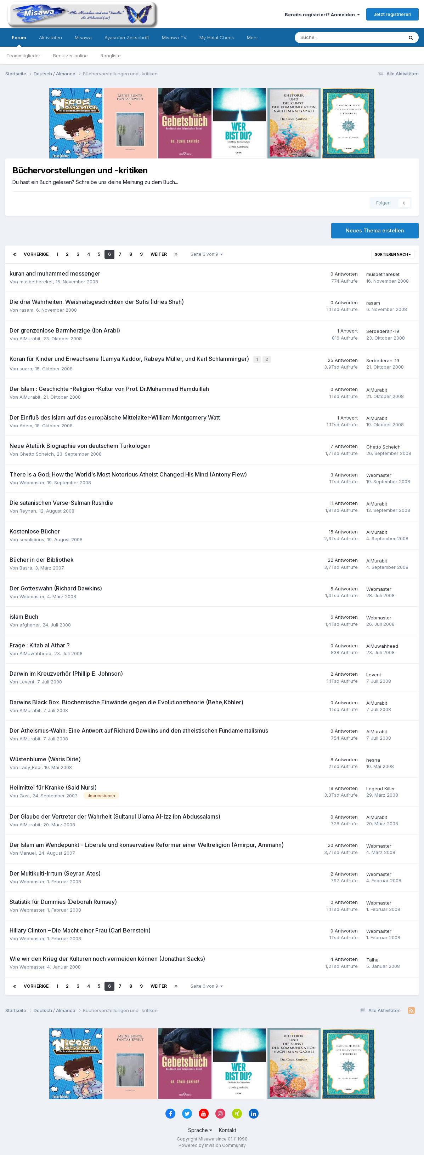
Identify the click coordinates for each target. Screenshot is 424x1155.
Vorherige (36, 254)
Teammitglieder (23, 55)
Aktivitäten (50, 37)
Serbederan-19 (382, 331)
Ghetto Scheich (36, 453)
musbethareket (36, 281)
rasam (26, 310)
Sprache (200, 1129)
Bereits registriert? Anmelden (322, 14)
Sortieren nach (393, 254)
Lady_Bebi (30, 766)
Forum (19, 41)
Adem (25, 424)
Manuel (27, 852)
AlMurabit (29, 338)
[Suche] (327, 37)
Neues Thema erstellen (375, 230)
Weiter (159, 254)
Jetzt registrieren (392, 14)
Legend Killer (380, 788)
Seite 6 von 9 (207, 254)
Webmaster (31, 481)
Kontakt (227, 1129)
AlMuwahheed (35, 652)
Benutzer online (70, 55)
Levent (26, 681)
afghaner (29, 624)
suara (25, 367)
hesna (373, 759)
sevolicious (31, 538)
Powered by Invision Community (212, 1144)
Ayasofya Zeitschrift (126, 37)
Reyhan (27, 510)
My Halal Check (216, 37)
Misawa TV (174, 37)
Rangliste (111, 55)
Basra (25, 567)
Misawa (83, 37)
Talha (372, 958)
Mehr (252, 37)
